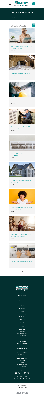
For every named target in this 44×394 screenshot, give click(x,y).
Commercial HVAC (22, 319)
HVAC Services (22, 316)
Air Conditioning (22, 308)
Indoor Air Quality (22, 314)
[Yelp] (19, 373)
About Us (22, 305)
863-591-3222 (22, 296)
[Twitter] (28, 373)
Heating (22, 311)
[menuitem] (15, 389)
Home (22, 302)
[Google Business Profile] (16, 373)
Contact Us (22, 322)
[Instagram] (25, 373)
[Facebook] (22, 373)
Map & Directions (22, 335)
